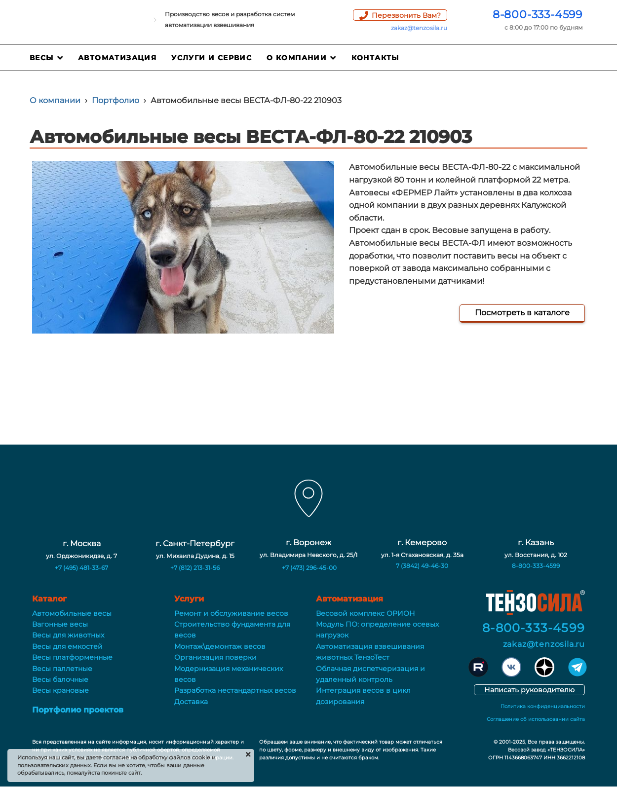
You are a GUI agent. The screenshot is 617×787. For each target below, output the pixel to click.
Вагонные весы (60, 624)
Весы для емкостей (67, 646)
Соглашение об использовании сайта (536, 719)
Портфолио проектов (77, 709)
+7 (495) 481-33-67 (81, 567)
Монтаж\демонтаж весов (220, 646)
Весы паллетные (62, 668)
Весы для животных (68, 635)
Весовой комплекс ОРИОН (365, 613)
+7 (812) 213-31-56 (195, 567)
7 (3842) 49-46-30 (422, 565)
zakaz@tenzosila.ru (419, 28)
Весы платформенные (72, 657)
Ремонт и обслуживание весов (231, 613)
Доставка (191, 701)
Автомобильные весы (72, 613)
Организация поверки (215, 657)
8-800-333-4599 (537, 14)
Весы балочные (60, 679)
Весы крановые (60, 690)
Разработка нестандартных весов (235, 690)
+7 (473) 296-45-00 (309, 567)
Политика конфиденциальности (543, 706)
